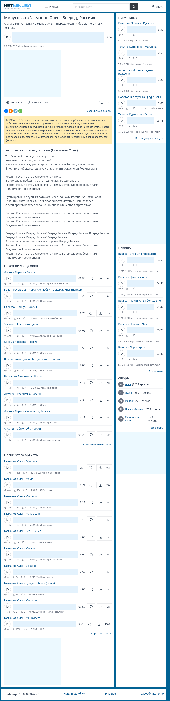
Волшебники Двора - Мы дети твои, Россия (32, 359)
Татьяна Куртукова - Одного (136, 114)
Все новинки (156, 371)
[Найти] (134, 6)
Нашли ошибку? (74, 693)
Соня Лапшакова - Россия (21, 341)
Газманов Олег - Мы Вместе (22, 618)
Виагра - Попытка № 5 (132, 324)
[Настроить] (14, 102)
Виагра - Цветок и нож (132, 277)
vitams (128, 392)
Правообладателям (151, 693)
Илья (128, 384)
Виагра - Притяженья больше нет (140, 300)
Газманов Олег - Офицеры (21, 461)
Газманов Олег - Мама (18, 479)
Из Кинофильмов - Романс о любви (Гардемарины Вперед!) (43, 289)
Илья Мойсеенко (134, 409)
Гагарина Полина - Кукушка (136, 23)
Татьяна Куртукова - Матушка (137, 46)
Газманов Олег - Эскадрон (21, 565)
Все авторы (156, 427)
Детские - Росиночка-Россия (22, 394)
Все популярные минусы (149, 138)
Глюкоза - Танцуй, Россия (20, 307)
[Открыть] (104, 278)
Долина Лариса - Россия (20, 272)
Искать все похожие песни (96, 444)
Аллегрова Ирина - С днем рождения (135, 71)
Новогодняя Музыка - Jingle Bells (139, 97)
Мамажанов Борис (132, 418)
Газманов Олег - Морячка (20, 496)
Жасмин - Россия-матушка (21, 324)
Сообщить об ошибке (99, 111)
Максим (129, 400)
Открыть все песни (101, 633)
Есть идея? (112, 693)
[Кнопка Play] (7, 37)
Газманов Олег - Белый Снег (22, 531)
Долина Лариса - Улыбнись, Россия (27, 411)
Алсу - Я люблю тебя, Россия (22, 428)
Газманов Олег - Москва (20, 548)
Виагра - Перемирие (131, 347)
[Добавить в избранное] (104, 102)
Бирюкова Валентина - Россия (23, 376)
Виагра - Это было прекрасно (137, 253)
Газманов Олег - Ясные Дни (22, 513)
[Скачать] (38, 102)
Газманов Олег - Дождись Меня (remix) (29, 583)
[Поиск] (101, 6)
